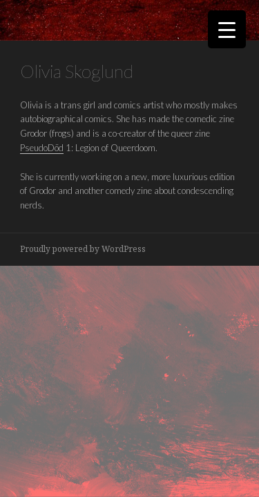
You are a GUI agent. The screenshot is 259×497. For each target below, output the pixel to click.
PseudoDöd (42, 147)
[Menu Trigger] (227, 29)
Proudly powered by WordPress (83, 249)
